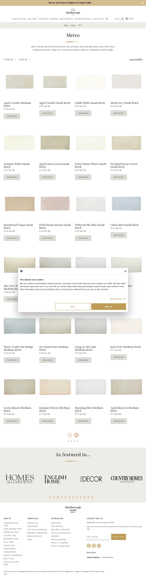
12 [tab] (92, 497)
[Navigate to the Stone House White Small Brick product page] (91, 143)
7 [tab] (73, 497)
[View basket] (129, 18)
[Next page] (76, 435)
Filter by (10, 59)
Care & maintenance (61, 533)
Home (66, 25)
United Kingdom (93, 557)
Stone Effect (10, 552)
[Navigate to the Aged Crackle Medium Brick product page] (20, 82)
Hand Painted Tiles (13, 529)
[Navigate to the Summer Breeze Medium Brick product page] (55, 387)
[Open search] (106, 19)
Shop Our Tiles (19, 19)
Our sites (91, 553)
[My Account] (119, 19)
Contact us (32, 523)
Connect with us (95, 519)
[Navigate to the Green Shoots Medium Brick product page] (20, 387)
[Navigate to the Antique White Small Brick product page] (20, 143)
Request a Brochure (37, 533)
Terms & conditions (60, 546)
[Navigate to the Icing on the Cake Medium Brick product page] (91, 326)
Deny (72, 307)
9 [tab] (81, 497)
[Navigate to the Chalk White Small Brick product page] (91, 82)
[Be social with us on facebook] (89, 546)
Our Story (32, 19)
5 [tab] (65, 497)
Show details (115, 299)
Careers (55, 536)
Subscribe (118, 537)
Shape (73, 25)
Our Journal (57, 526)
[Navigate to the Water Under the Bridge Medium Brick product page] (20, 326)
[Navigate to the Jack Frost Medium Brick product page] (126, 326)
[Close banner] (125, 271)
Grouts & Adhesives (13, 555)
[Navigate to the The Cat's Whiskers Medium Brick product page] (20, 265)
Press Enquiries (58, 540)
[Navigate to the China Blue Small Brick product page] (126, 204)
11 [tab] (88, 497)
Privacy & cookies (59, 543)
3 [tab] (58, 497)
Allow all (108, 307)
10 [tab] (84, 497)
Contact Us (98, 19)
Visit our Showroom (37, 530)
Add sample (12, 116)
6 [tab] (69, 497)
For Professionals (83, 19)
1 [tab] (50, 497)
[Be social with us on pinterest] (99, 546)
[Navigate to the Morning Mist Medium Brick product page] (91, 387)
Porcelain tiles (11, 532)
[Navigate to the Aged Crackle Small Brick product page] (55, 82)
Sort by (25, 59)
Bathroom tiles (11, 539)
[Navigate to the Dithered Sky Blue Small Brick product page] (91, 204)
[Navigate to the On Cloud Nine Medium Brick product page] (55, 326)
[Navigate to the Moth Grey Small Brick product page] (126, 82)
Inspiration (43, 19)
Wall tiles (8, 542)
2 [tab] (54, 497)
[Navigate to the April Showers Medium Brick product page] (126, 387)
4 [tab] (62, 497)
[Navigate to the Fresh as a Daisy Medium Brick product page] (91, 265)
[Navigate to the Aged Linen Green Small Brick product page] (55, 143)
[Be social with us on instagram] (94, 546)
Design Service (66, 19)
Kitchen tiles (10, 536)
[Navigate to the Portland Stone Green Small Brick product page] (126, 143)
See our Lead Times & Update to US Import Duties (70, 3)
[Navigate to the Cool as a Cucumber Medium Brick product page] (55, 265)
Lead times (32, 526)
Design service (34, 536)
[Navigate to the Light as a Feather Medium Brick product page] (126, 265)
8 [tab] (77, 497)
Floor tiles (9, 545)
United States (107, 557)
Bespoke (54, 19)
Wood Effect (10, 549)
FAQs (29, 540)
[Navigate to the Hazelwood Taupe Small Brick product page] (20, 204)
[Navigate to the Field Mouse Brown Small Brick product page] (55, 204)
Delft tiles (9, 559)
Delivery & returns (60, 530)
